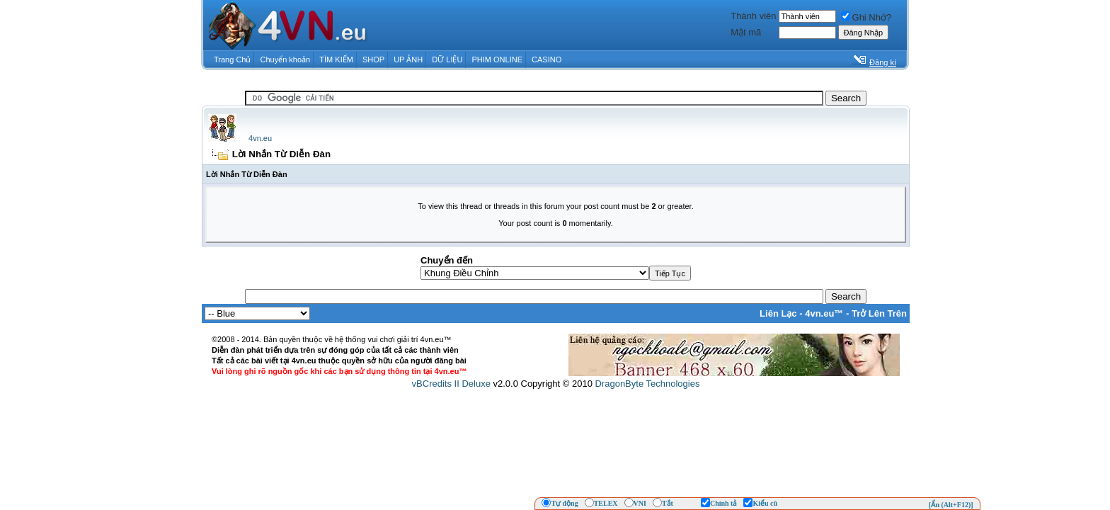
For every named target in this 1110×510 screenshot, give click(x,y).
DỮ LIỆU (447, 59)
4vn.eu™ (824, 313)
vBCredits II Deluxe (451, 383)
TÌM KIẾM (336, 59)
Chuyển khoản (286, 59)
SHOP (373, 59)
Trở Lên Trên (879, 313)
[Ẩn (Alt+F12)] (951, 505)
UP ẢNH (408, 59)
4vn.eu (260, 138)
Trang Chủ (232, 59)
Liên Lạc (778, 313)
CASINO (546, 59)
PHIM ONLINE (496, 59)
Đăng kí (882, 62)
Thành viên (753, 16)
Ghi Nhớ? (866, 17)
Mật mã (746, 32)
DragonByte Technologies (647, 383)
